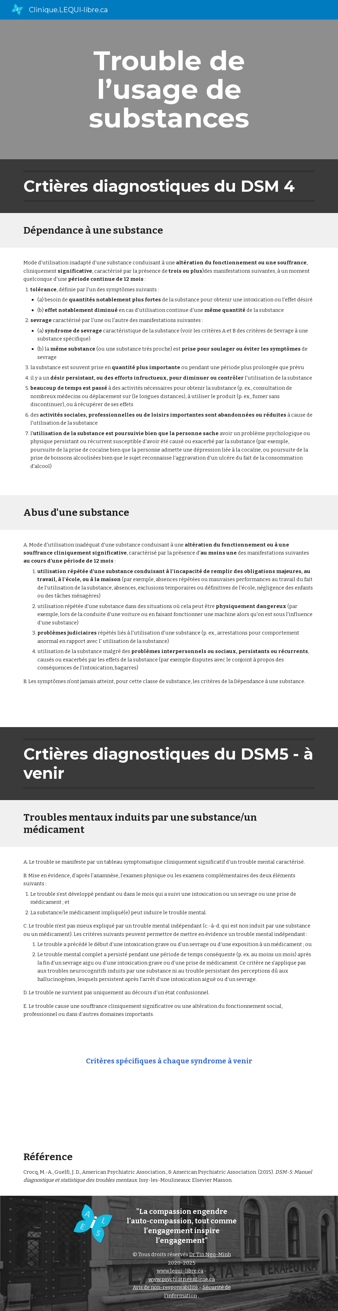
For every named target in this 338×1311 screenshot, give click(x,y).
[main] (169, 89)
